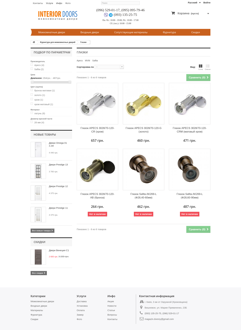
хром (38, 99)
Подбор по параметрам (52, 52)
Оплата (81, 310)
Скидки (195, 32)
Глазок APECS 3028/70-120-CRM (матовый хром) (190, 130)
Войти (206, 2)
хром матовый (43, 104)
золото (39, 95)
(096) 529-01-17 (108, 10)
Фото (68, 3)
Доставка (82, 301)
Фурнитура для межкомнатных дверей (57, 42)
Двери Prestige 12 (58, 186)
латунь (39, 113)
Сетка (200, 67)
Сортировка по (85, 67)
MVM (87, 60)
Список (207, 67)
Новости (111, 305)
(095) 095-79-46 (133, 10)
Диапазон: (36, 78)
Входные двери (89, 32)
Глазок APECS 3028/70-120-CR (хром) (97, 130)
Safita (39, 69)
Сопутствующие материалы (131, 32)
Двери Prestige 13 (58, 164)
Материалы (37, 310)
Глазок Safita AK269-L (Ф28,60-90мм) (190, 196)
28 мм (39, 122)
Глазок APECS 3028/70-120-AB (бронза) (97, 196)
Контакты (38, 3)
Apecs (39, 65)
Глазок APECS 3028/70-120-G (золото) (143, 130)
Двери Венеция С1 (59, 250)
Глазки (83, 42)
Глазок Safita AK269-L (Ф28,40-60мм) (143, 196)
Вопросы (112, 314)
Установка (82, 305)
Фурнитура (169, 32)
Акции (110, 301)
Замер (80, 314)
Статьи (111, 310)
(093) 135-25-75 (125, 15)
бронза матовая (44, 90)
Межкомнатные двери (51, 32)
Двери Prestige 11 (58, 208)
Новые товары (45, 134)
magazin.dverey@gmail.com (159, 319)
